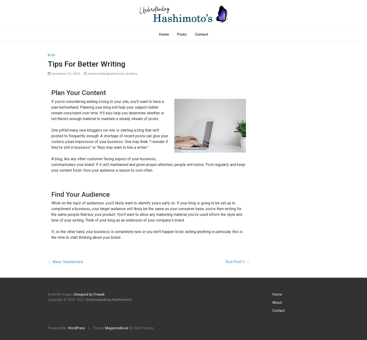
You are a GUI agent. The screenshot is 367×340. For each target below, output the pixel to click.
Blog (51, 55)
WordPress (76, 328)
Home (164, 34)
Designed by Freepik (89, 294)
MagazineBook (116, 328)
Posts (182, 34)
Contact (201, 34)
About (277, 303)
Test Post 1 (237, 262)
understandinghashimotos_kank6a (112, 73)
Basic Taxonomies (65, 262)
